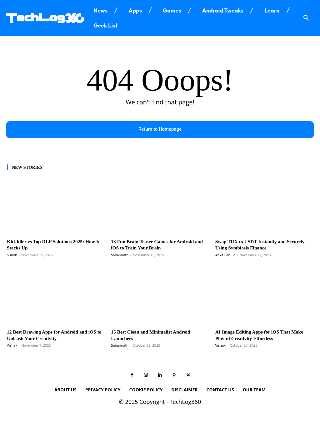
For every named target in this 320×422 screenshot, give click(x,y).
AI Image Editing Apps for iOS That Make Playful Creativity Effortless (263, 335)
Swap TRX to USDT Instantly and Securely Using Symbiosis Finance (254, 245)
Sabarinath (119, 255)
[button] (306, 18)
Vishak (12, 345)
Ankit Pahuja (225, 255)
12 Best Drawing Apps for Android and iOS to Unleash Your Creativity (51, 335)
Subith (12, 255)
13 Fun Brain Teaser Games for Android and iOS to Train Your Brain (156, 245)
